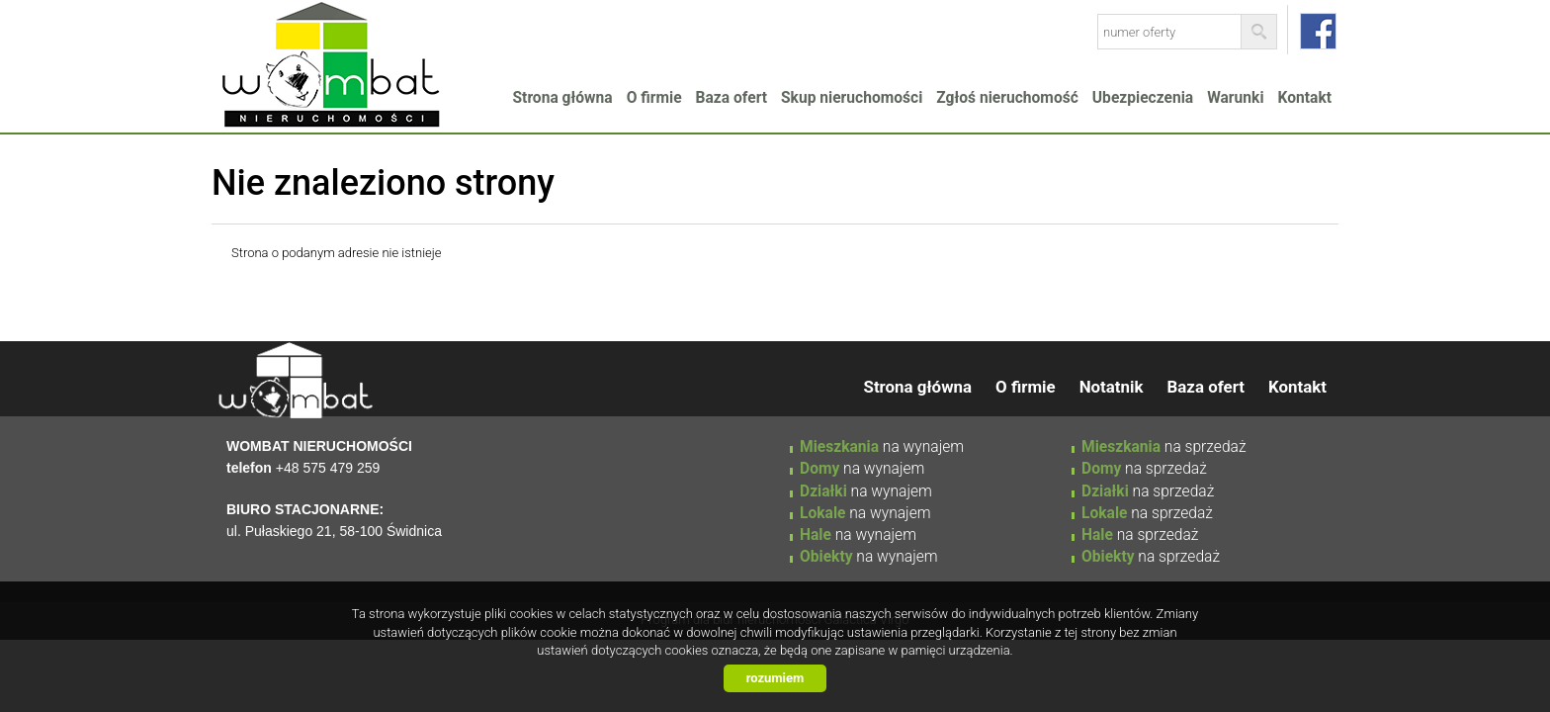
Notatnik (1111, 387)
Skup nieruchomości (851, 98)
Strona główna (563, 98)
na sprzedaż (1164, 447)
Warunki (1235, 98)
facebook (1318, 31)
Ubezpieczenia (1142, 98)
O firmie (654, 98)
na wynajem (882, 447)
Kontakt (1305, 98)
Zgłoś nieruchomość (1007, 98)
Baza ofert (731, 98)
